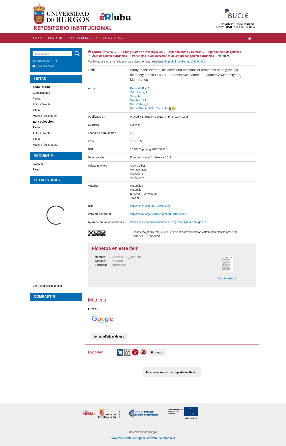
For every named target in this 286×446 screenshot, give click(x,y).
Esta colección (43, 66)
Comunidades (41, 92)
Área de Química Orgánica (109, 56)
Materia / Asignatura (45, 115)
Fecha (37, 98)
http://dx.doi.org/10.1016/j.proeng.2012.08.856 (158, 214)
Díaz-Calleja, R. (139, 104)
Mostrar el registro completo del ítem (170, 372)
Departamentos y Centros (185, 52)
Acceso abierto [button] (109, 38)
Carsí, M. (135, 96)
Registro (38, 169)
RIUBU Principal (102, 52)
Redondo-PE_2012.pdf (126, 257)
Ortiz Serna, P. (139, 92)
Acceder (38, 163)
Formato (157, 352)
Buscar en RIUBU (45, 61)
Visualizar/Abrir (227, 278)
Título (36, 110)
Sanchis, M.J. (138, 100)
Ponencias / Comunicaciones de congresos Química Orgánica (173, 56)
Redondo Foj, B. (140, 88)
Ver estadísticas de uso (109, 336)
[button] (249, 38)
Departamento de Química (224, 52)
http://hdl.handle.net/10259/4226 (185, 61)
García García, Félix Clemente (148, 108)
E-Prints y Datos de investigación (141, 52)
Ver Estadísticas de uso (47, 285)
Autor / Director (42, 104)
